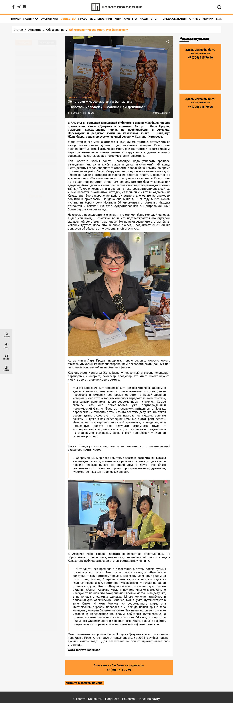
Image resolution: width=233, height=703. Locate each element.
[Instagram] (24, 7)
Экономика (49, 18)
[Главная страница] (6, 334)
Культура (130, 18)
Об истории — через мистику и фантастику (98, 29)
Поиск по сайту (148, 699)
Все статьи (35, 196)
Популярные (47, 42)
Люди (144, 18)
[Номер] (6, 357)
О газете (79, 699)
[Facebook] (13, 7)
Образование (55, 29)
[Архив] (6, 368)
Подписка (112, 699)
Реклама (128, 699)
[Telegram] (19, 7)
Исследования (101, 18)
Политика (30, 18)
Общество (68, 18)
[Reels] (6, 346)
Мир (118, 18)
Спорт (155, 18)
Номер (16, 18)
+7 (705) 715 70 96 (118, 670)
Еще (219, 19)
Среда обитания (175, 18)
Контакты (95, 699)
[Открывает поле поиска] (219, 7)
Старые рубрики (201, 18)
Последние (24, 42)
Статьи (18, 29)
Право (82, 18)
